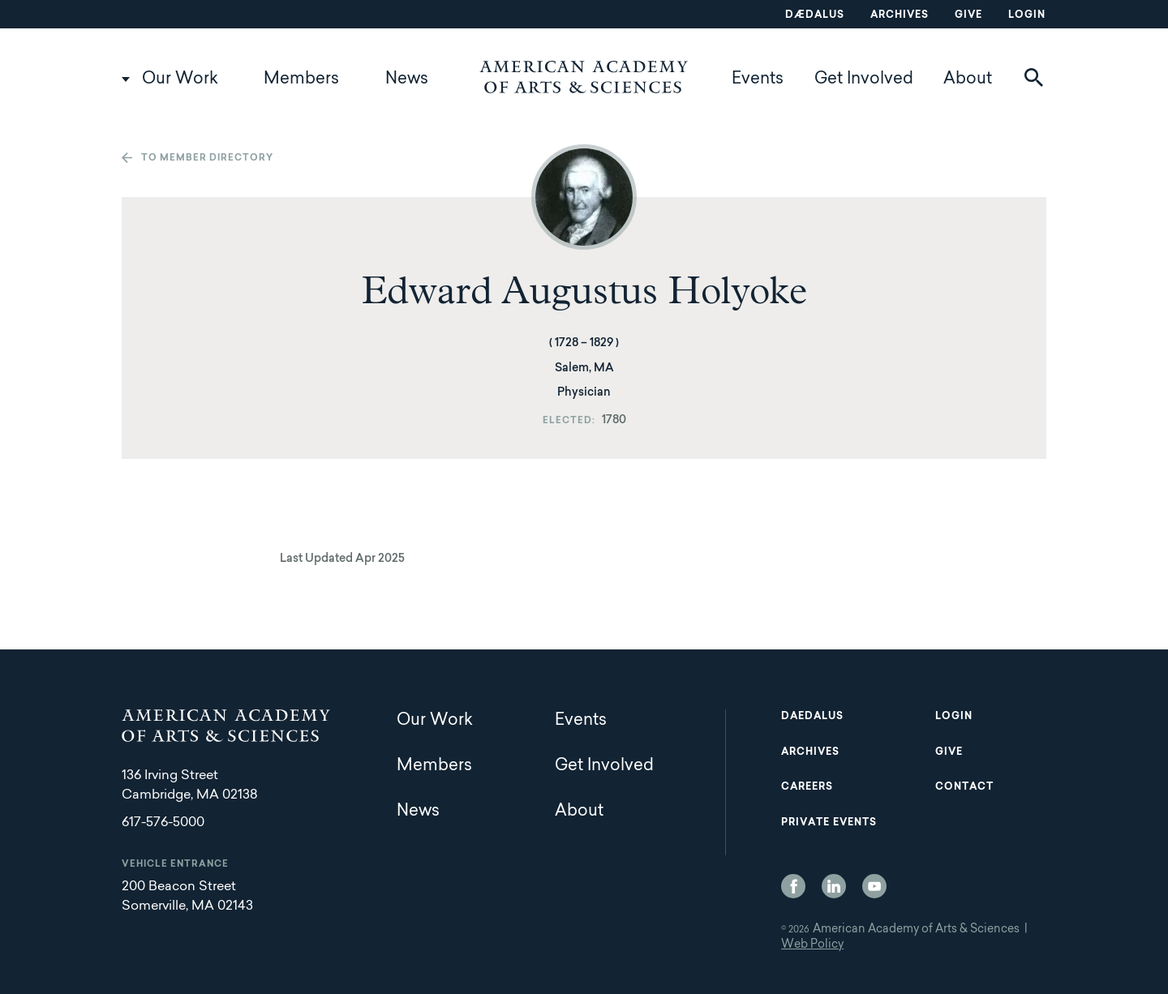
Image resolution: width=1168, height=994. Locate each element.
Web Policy (812, 945)
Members (301, 79)
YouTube (874, 886)
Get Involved (863, 79)
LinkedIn (834, 886)
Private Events (829, 823)
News (406, 79)
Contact (964, 787)
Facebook (793, 886)
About (967, 79)
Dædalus (814, 15)
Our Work (180, 79)
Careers (807, 787)
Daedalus (812, 717)
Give (968, 15)
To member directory (207, 158)
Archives (899, 15)
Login (1027, 15)
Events (758, 79)
